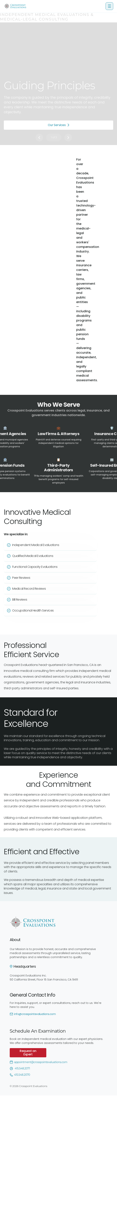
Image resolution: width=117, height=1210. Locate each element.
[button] (109, 6)
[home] (15, 6)
